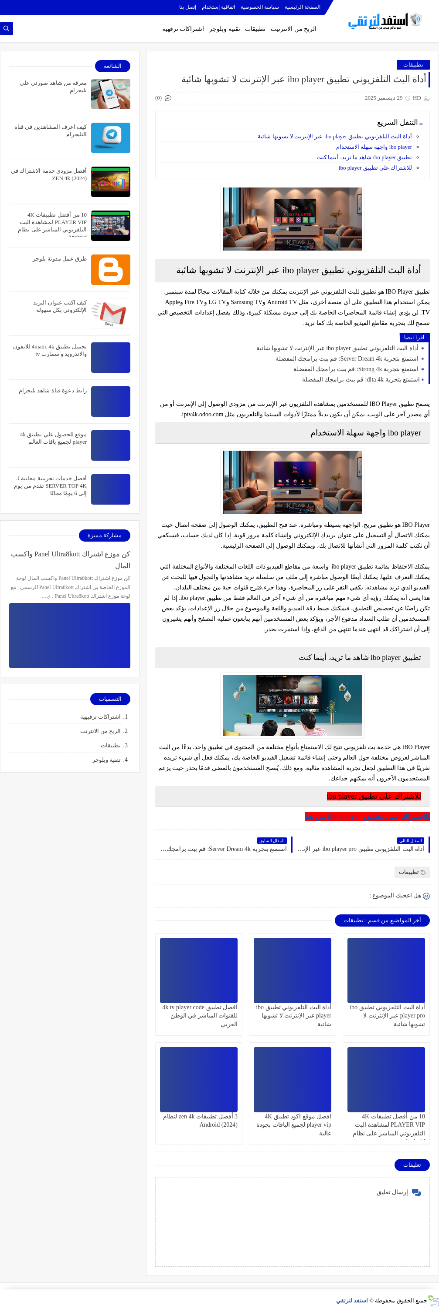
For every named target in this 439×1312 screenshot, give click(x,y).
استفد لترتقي (352, 1300)
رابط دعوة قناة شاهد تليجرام (53, 390)
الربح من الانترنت (100, 731)
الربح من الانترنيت (293, 29)
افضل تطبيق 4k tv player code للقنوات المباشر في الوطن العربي (200, 1015)
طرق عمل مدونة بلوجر (60, 258)
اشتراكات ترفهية (183, 29)
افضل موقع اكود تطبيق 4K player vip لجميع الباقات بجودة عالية (293, 1124)
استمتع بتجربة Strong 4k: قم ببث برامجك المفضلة (356, 369)
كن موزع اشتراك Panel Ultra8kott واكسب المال (70, 559)
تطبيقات (255, 29)
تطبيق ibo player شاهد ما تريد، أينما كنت (364, 157)
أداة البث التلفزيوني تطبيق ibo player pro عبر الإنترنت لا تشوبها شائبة (387, 1015)
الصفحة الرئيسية (302, 7)
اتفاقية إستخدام (218, 7)
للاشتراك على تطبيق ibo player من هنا (367, 816)
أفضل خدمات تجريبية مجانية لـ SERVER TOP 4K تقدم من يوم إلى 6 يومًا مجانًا (50, 485)
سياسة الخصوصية (260, 7)
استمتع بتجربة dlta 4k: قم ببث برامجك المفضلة (361, 379)
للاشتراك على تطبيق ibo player (375, 167)
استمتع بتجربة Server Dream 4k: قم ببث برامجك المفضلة (348, 358)
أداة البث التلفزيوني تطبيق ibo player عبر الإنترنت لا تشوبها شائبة (335, 136)
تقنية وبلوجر (224, 29)
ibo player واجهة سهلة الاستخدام (374, 147)
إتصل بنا (187, 7)
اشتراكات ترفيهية (100, 716)
